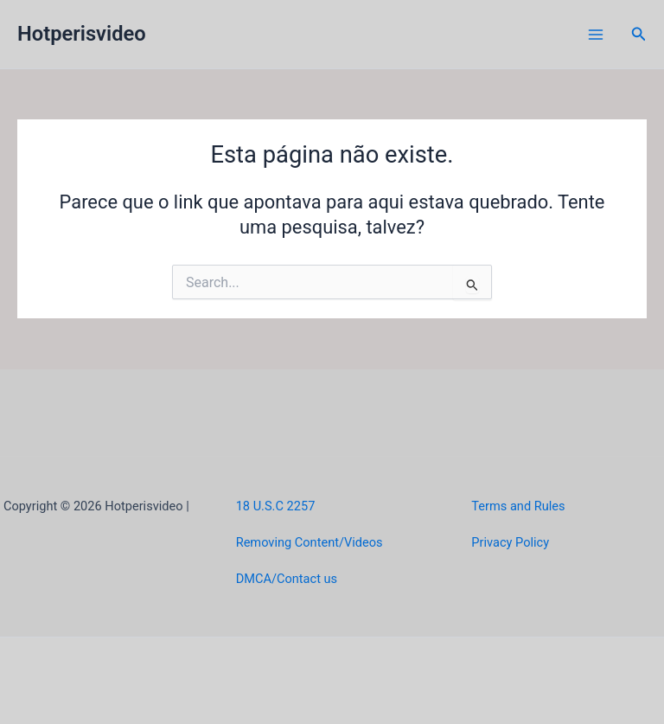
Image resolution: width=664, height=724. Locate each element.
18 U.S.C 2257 (276, 506)
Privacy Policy (510, 542)
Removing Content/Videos (309, 542)
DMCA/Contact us (286, 578)
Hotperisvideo (81, 34)
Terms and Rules (518, 506)
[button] (639, 34)
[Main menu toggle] (596, 34)
